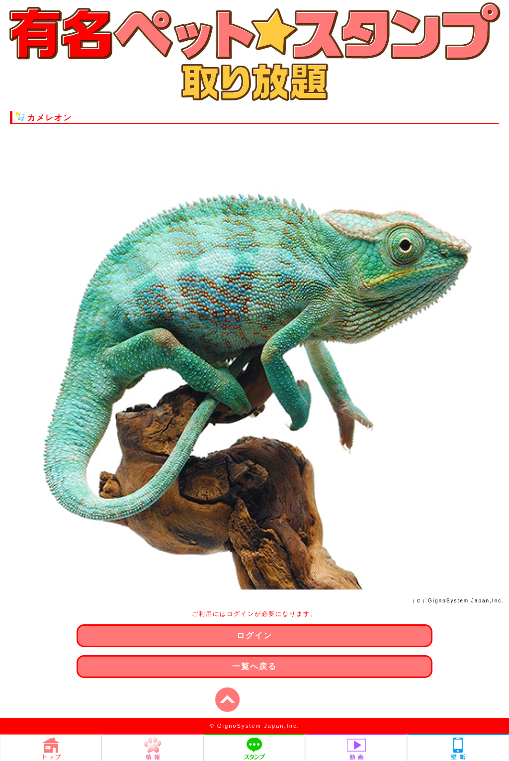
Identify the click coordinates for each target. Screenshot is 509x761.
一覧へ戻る (254, 666)
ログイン (254, 635)
